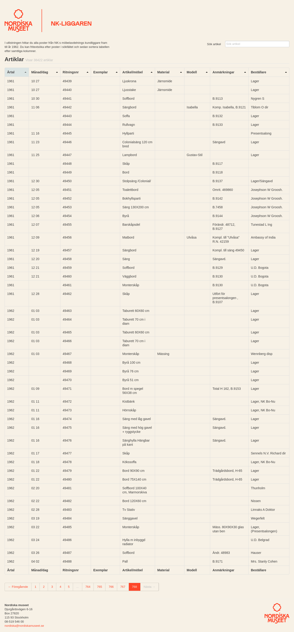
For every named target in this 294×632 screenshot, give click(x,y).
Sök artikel (214, 44)
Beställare (258, 72)
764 (87, 586)
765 (99, 586)
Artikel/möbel (132, 72)
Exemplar (100, 72)
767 (122, 586)
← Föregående (18, 586)
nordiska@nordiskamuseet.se (24, 625)
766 (111, 586)
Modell (192, 72)
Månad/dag (39, 72)
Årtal (10, 72)
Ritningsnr (71, 72)
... (77, 586)
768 (134, 586)
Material (163, 72)
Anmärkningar (223, 72)
